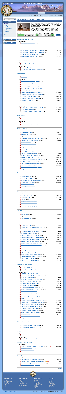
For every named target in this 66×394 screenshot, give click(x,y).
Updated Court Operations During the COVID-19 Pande (33, 88)
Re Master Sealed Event (26, 176)
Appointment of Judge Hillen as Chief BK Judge (31, 289)
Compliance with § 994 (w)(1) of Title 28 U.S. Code (31, 169)
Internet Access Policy (26, 314)
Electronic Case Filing (25, 197)
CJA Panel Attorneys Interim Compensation (30, 155)
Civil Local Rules (7, 26)
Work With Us (52, 384)
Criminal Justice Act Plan (26, 132)
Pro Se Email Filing (25, 90)
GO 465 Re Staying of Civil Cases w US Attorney (31, 54)
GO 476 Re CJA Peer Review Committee (29, 140)
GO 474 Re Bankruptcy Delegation (28, 233)
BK (45, 35)
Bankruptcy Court (48, 13)
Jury (35, 381)
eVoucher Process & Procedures (28, 161)
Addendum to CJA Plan (26, 134)
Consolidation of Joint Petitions (28, 100)
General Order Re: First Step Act (28, 157)
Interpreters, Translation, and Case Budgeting (31, 163)
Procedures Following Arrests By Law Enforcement (32, 363)
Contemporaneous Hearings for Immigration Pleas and (32, 187)
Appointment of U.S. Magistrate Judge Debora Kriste (32, 293)
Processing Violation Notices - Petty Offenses (31, 111)
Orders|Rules (6, 383)
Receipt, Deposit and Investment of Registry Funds (32, 69)
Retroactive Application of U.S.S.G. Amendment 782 (32, 346)
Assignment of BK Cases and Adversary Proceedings (32, 86)
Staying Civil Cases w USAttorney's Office (30, 56)
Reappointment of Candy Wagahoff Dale (30, 310)
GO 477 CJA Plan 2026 (26, 142)
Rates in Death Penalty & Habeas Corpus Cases (31, 167)
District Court (55, 13)
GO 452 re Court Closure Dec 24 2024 (29, 283)
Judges (20, 384)
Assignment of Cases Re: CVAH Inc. (28, 96)
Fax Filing (23, 199)
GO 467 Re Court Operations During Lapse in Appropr (32, 50)
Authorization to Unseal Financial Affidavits (30, 351)
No (37, 35)
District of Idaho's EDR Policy (27, 267)
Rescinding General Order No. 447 (28, 285)
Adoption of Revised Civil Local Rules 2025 (30, 241)
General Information (37, 15)
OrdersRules (47, 16)
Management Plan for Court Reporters (29, 118)
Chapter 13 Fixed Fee (25, 250)
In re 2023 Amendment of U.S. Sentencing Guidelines (32, 151)
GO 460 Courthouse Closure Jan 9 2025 (30, 281)
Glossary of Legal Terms (7, 391)
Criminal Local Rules (8, 28)
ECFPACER (43, 16)
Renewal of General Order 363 (27, 178)
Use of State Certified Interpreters (28, 123)
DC (49, 35)
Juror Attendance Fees (26, 218)
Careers (51, 15)
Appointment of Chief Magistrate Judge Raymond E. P (32, 294)
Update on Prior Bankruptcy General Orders (30, 254)
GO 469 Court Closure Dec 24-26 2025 (29, 273)
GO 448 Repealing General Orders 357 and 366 (31, 245)
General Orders (6, 23)
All (52, 35)
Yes (40, 35)
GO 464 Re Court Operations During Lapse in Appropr (32, 52)
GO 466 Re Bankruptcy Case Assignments (30, 81)
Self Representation (23, 385)
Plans (5, 34)
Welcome (30, 15)
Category (21, 35)
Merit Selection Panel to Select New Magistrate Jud (32, 296)
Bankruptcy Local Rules (8, 25)
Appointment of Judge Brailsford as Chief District (31, 275)
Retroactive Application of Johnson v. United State (32, 94)
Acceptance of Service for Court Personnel (30, 316)
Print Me (60, 368)
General (20, 386)
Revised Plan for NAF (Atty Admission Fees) (30, 63)
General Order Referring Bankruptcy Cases (30, 92)
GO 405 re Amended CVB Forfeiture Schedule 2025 (32, 107)
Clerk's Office (41, 13)
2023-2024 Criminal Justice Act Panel (29, 153)
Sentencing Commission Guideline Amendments (31, 149)
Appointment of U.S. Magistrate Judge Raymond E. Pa (32, 302)
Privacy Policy (14, 391)
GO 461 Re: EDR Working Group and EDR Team (31, 279)
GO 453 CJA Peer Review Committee (29, 145)
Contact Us (60, 15)
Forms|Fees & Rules (23, 383)
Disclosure (51, 385)
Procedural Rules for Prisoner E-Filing (29, 203)
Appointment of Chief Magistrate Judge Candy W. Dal (32, 300)
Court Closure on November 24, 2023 (29, 291)
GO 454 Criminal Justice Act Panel (28, 144)
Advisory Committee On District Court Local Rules (32, 237)
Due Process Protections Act (27, 184)
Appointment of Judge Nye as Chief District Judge (31, 306)
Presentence (51, 382)
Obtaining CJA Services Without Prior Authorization (32, 159)
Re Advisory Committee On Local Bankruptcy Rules (32, 231)
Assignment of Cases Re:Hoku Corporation (30, 98)
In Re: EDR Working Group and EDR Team (30, 287)
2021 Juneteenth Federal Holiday (28, 298)
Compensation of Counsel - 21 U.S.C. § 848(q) (31, 317)
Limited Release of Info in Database (28, 204)
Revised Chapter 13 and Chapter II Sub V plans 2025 (32, 227)
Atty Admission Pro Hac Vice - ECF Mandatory (31, 206)
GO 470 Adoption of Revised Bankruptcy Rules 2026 (32, 239)
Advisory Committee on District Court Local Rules (31, 248)
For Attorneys (21, 382)
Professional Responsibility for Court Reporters (31, 124)
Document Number (29, 35)
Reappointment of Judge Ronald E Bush (29, 308)
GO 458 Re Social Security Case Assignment (30, 84)
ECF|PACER (6, 382)
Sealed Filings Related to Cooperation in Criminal (31, 180)
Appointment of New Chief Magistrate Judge (30, 312)
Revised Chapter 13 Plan (26, 225)
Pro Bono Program (25, 334)
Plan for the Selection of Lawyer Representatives (31, 269)
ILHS (55, 15)
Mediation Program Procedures (28, 43)
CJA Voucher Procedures (26, 165)
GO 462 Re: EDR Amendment (27, 277)
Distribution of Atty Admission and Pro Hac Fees (31, 67)
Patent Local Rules (7, 29)
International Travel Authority (27, 350)
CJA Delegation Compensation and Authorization (31, 138)
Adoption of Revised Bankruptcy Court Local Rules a (32, 252)
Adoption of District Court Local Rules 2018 (30, 260)
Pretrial (50, 381)
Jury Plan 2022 (24, 214)
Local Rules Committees (8, 32)
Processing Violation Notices (27, 109)
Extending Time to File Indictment (28, 186)
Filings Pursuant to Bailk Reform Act (29, 201)
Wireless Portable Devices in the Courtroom (30, 359)
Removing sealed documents (27, 195)
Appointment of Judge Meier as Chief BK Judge (31, 304)
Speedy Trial (24, 77)
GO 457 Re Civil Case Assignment (28, 83)
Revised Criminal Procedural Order (28, 258)
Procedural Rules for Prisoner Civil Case (29, 327)
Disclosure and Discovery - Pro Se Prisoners (30, 325)
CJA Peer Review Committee (27, 147)
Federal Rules (6, 31)
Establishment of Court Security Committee (30, 365)
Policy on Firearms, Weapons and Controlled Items (32, 361)
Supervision (51, 383)
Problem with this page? (9, 45)
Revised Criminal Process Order (28, 182)
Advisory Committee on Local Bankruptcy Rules (31, 247)
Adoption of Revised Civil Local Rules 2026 (30, 235)
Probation (61, 13)
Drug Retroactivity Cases (26, 348)
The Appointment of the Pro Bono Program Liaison (32, 338)
